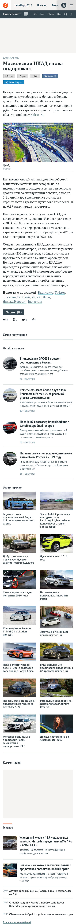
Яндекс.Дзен (41, 297)
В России (9, 76)
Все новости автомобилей (17, 922)
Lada (42, 14)
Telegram (9, 297)
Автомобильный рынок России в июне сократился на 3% (37, 892)
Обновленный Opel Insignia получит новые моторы (38, 914)
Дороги (23, 76)
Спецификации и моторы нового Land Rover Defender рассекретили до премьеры (33, 904)
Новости (41, 5)
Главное (8, 827)
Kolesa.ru (37, 115)
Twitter (60, 292)
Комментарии (12, 762)
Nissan (51, 14)
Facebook (23, 297)
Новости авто (12, 14)
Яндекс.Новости (14, 302)
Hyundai (61, 14)
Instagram (35, 302)
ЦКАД (35, 76)
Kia (35, 14)
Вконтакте (45, 292)
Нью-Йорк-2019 (23, 5)
